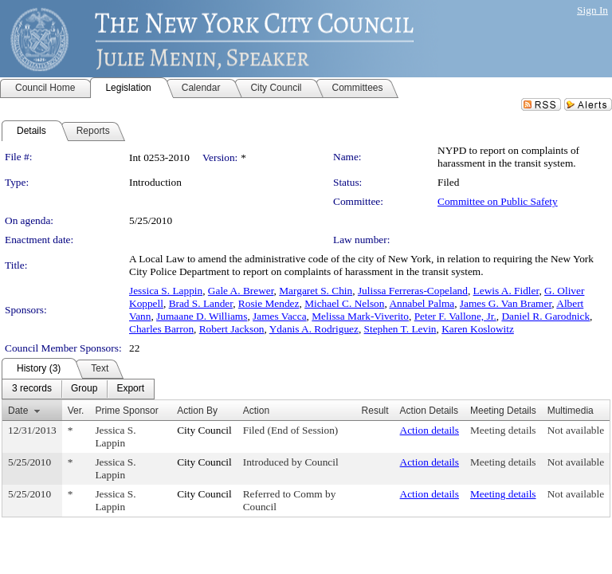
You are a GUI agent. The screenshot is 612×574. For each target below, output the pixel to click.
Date (18, 410)
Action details (429, 430)
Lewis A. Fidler (506, 291)
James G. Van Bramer (505, 303)
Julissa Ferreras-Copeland (413, 291)
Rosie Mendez (269, 303)
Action (256, 410)
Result (375, 410)
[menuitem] (31, 389)
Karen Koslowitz (477, 329)
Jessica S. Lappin (165, 291)
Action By (197, 410)
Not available (575, 430)
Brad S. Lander (201, 303)
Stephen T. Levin (400, 329)
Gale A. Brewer (241, 291)
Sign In (592, 10)
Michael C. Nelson (344, 303)
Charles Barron (161, 329)
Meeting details (503, 430)
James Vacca (279, 316)
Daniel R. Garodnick (545, 316)
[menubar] (78, 389)
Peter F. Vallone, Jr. (455, 316)
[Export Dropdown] (130, 389)
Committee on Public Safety (497, 201)
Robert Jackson (232, 329)
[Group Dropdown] (84, 389)
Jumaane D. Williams (201, 316)
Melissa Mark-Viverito (360, 316)
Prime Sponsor (126, 410)
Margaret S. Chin (315, 291)
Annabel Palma (421, 303)
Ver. (76, 410)
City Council (204, 430)
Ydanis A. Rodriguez (314, 329)
